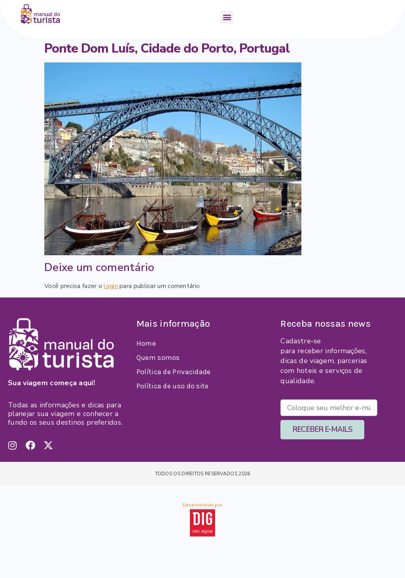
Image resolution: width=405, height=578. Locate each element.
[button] (226, 17)
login (111, 286)
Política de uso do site (172, 386)
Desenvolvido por (203, 505)
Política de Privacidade (173, 371)
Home (146, 343)
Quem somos (158, 357)
